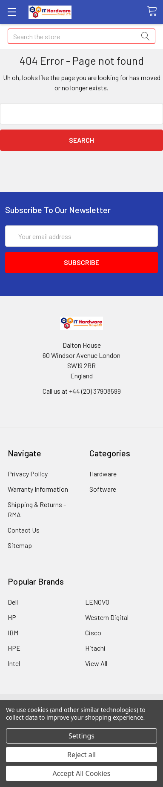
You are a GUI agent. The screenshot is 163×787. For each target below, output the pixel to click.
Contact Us (24, 530)
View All (96, 663)
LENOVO (97, 602)
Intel (14, 663)
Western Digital (107, 617)
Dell (13, 602)
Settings (81, 736)
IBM (13, 632)
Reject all (81, 754)
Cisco (93, 632)
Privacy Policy (28, 474)
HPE (14, 648)
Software (102, 489)
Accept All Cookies (82, 773)
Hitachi (95, 648)
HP (12, 617)
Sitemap (20, 545)
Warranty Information (38, 489)
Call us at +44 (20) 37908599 (82, 391)
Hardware (103, 474)
